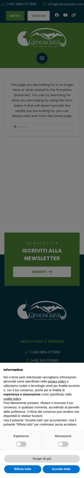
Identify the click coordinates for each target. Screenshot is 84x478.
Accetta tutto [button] (61, 469)
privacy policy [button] (57, 381)
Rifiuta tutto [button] (23, 469)
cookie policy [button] (12, 398)
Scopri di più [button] (42, 458)
